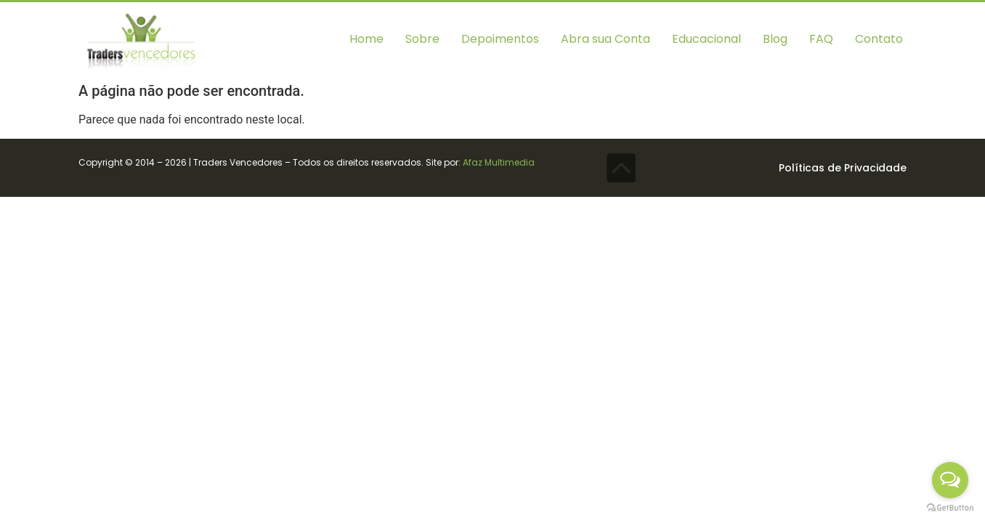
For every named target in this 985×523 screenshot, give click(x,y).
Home (366, 39)
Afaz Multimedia (499, 162)
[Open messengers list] (950, 480)
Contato (879, 39)
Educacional (706, 39)
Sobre (422, 39)
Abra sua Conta (605, 39)
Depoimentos (500, 39)
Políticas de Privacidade (843, 168)
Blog (775, 39)
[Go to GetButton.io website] (950, 508)
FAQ (821, 39)
